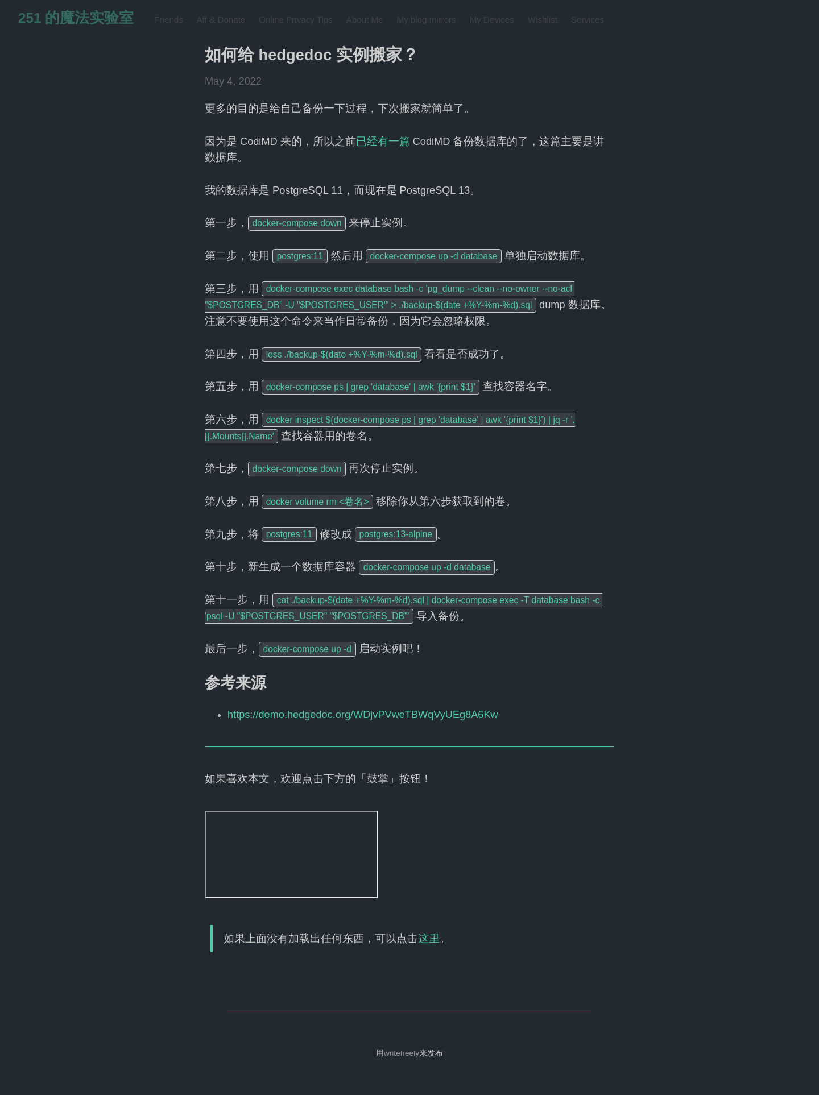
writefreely (401, 1053)
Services (587, 19)
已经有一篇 (383, 141)
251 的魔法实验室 (76, 18)
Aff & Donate (221, 19)
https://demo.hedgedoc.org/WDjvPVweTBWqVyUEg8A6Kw (363, 714)
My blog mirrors (426, 19)
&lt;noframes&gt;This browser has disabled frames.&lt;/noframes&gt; (291, 854)
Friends (168, 19)
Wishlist (542, 19)
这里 (429, 938)
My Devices (492, 19)
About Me (364, 19)
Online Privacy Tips (295, 19)
